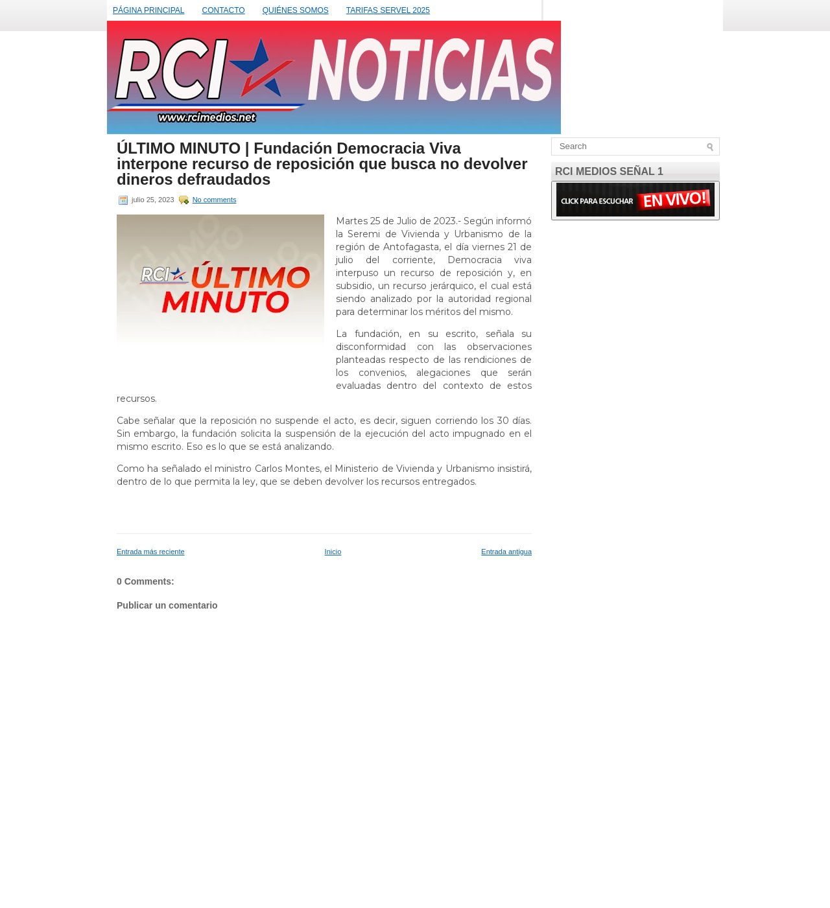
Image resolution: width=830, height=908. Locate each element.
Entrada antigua (506, 551)
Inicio (333, 551)
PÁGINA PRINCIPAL (148, 10)
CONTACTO (223, 10)
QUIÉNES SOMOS (296, 10)
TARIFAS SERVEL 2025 (388, 10)
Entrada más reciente (151, 551)
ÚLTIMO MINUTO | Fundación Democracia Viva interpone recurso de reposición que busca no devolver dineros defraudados (322, 164)
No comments (215, 200)
